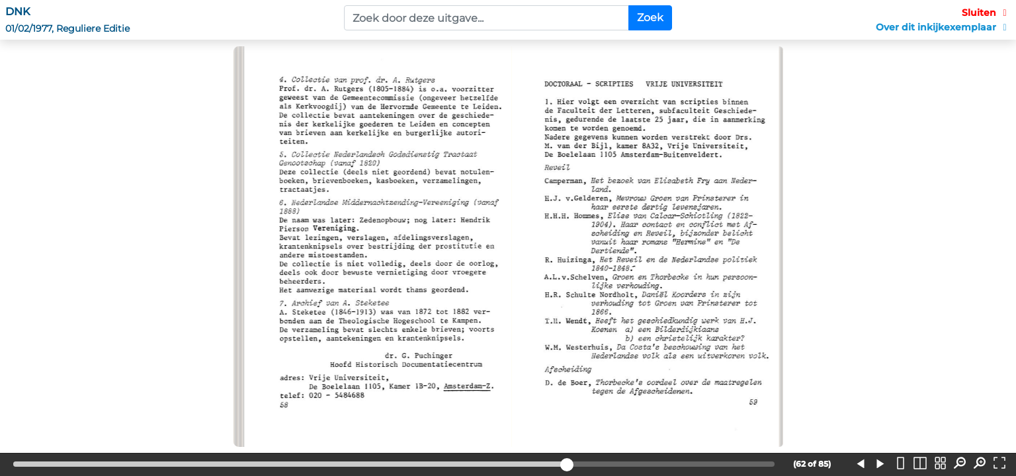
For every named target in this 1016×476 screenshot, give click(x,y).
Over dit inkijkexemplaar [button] (943, 27)
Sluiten (986, 13)
